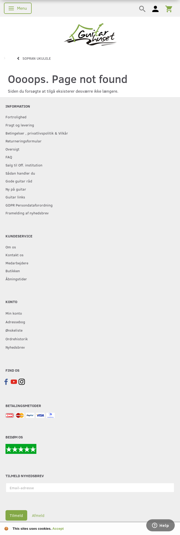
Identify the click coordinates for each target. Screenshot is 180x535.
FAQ (8, 156)
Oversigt (12, 149)
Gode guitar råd (18, 180)
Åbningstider (16, 278)
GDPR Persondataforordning (29, 205)
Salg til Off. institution (23, 165)
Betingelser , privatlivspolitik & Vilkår (36, 133)
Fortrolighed (15, 116)
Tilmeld (16, 515)
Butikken (12, 270)
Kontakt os (14, 254)
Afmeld (38, 515)
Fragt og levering (19, 124)
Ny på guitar (15, 189)
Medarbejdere (16, 262)
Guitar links (15, 196)
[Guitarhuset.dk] (90, 34)
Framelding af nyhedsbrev (27, 212)
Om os (10, 246)
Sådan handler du (20, 173)
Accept (58, 529)
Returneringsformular (23, 140)
